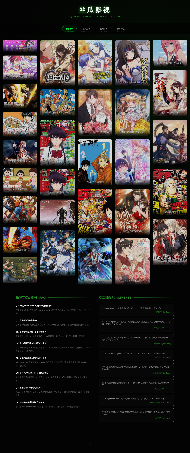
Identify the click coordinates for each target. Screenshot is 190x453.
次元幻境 (104, 29)
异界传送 (121, 29)
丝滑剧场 (86, 29)
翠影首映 (69, 29)
